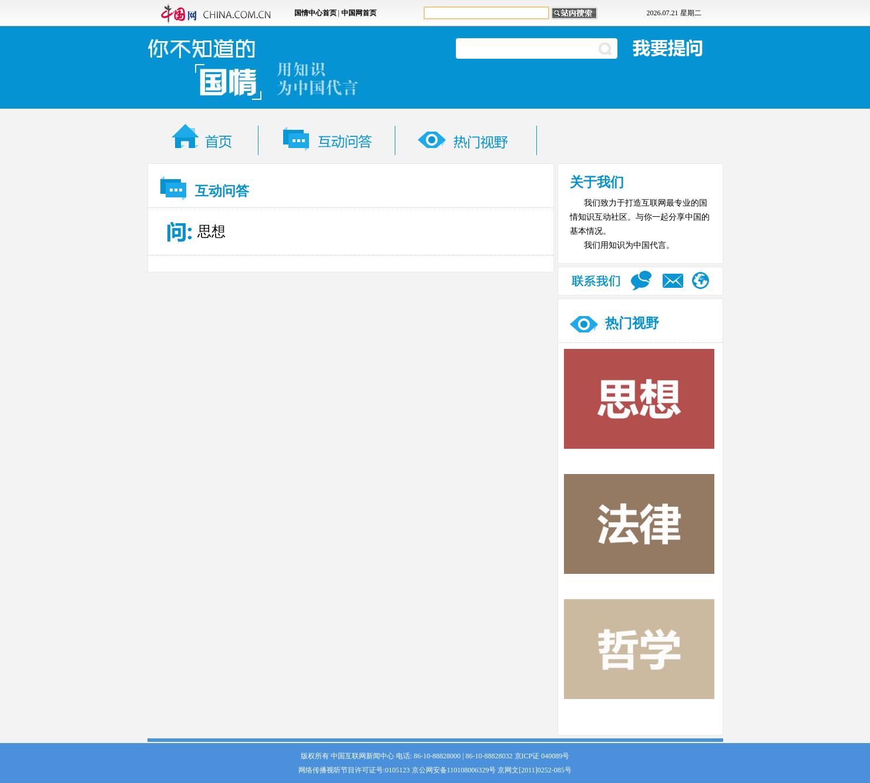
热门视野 (632, 323)
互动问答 (222, 191)
